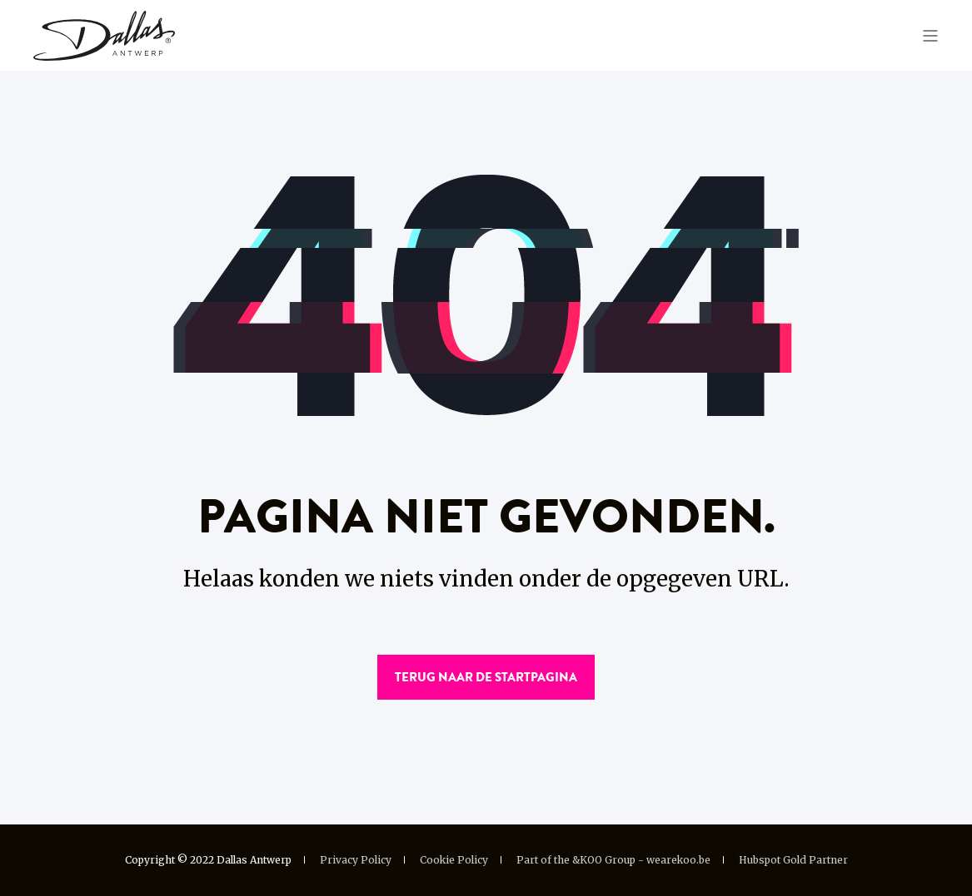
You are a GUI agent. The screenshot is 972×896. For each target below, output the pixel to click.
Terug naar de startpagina (486, 677)
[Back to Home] (104, 34)
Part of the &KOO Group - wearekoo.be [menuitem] (613, 860)
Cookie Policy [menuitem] (454, 860)
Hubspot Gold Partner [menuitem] (793, 860)
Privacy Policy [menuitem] (355, 860)
